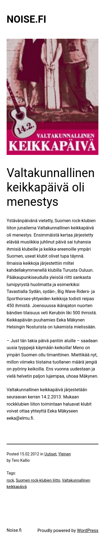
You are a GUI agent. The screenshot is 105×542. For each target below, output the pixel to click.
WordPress (87, 530)
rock (10, 480)
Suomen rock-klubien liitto (38, 480)
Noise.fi (26, 19)
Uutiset (50, 454)
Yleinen (64, 454)
